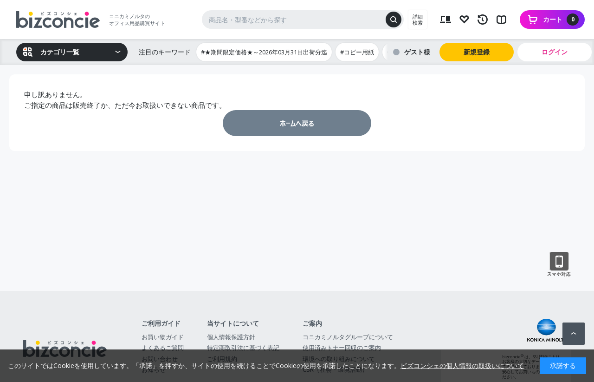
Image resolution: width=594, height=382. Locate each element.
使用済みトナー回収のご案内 (342, 347)
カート (561, 19)
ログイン (555, 51)
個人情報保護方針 (231, 337)
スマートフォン (559, 264)
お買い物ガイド (163, 337)
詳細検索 (418, 19)
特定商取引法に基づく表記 (243, 347)
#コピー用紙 (357, 52)
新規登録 (477, 51)
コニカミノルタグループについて (348, 337)
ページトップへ (573, 334)
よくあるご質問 (163, 347)
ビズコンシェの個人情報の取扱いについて (462, 365)
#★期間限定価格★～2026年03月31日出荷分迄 (264, 52)
